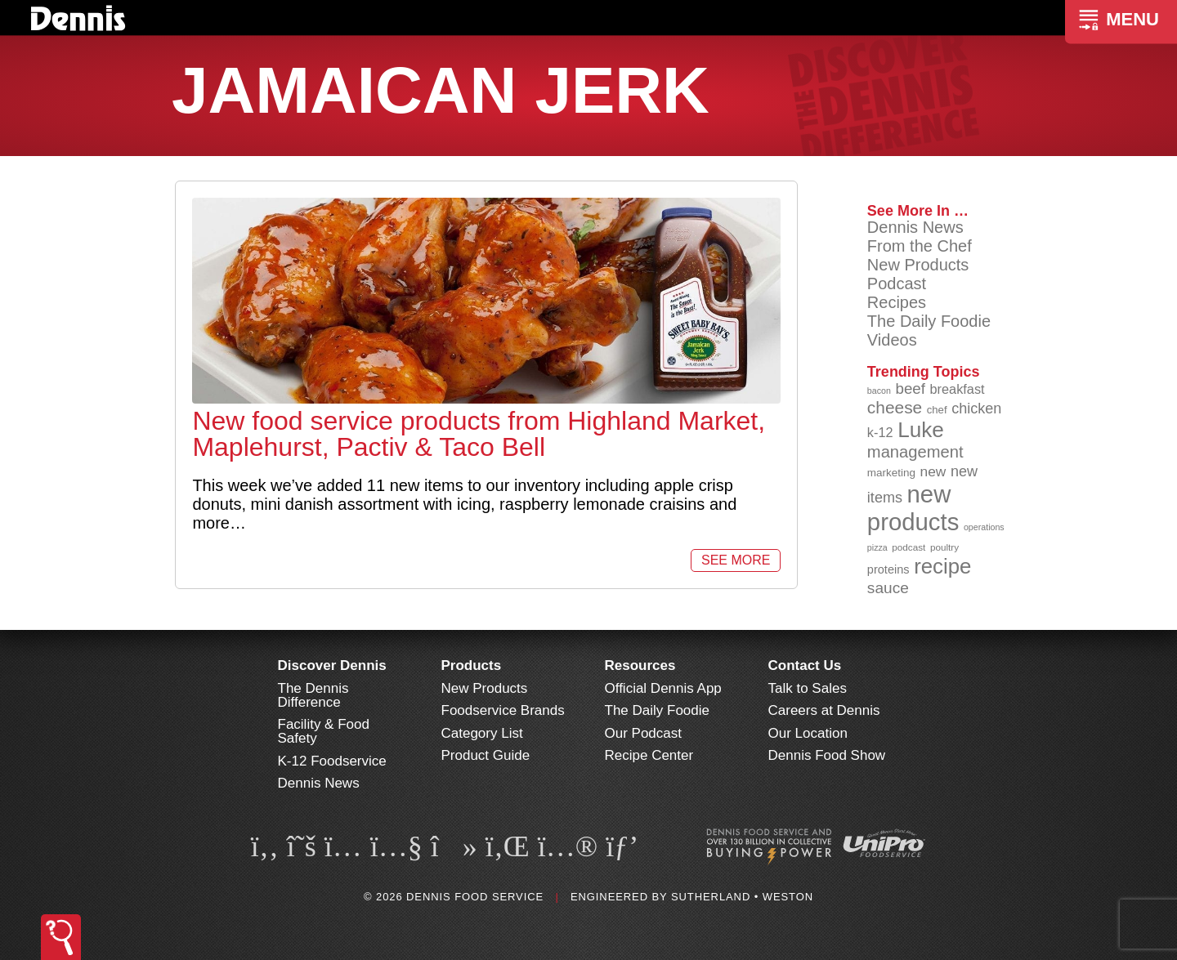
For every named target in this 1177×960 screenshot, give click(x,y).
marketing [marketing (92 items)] (891, 473)
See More (735, 560)
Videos (892, 340)
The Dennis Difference (313, 695)
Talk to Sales (807, 688)
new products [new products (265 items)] (913, 507)
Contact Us (805, 665)
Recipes (896, 302)
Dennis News (915, 227)
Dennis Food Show (827, 755)
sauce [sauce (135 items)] (888, 587)
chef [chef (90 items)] (937, 410)
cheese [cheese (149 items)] (894, 407)
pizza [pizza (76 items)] (877, 547)
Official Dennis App (663, 688)
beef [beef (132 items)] (910, 388)
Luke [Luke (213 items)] (920, 429)
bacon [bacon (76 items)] (879, 390)
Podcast (896, 283)
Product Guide (485, 755)
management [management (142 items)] (915, 452)
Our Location (808, 733)
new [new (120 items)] (933, 471)
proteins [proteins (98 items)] (888, 569)
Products (471, 665)
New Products (918, 265)
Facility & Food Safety (323, 731)
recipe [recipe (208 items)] (942, 566)
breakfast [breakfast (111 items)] (957, 389)
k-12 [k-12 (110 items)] (880, 432)
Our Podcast (643, 733)
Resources (640, 665)
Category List (482, 733)
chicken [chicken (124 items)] (976, 408)
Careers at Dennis (824, 710)
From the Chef (919, 246)
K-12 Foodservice (332, 761)
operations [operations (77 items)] (984, 527)
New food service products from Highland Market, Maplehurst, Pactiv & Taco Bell (478, 434)
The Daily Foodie (929, 321)
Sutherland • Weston (742, 897)
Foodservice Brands (503, 710)
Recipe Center (649, 755)
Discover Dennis (332, 665)
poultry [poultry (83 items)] (944, 547)
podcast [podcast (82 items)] (908, 547)
